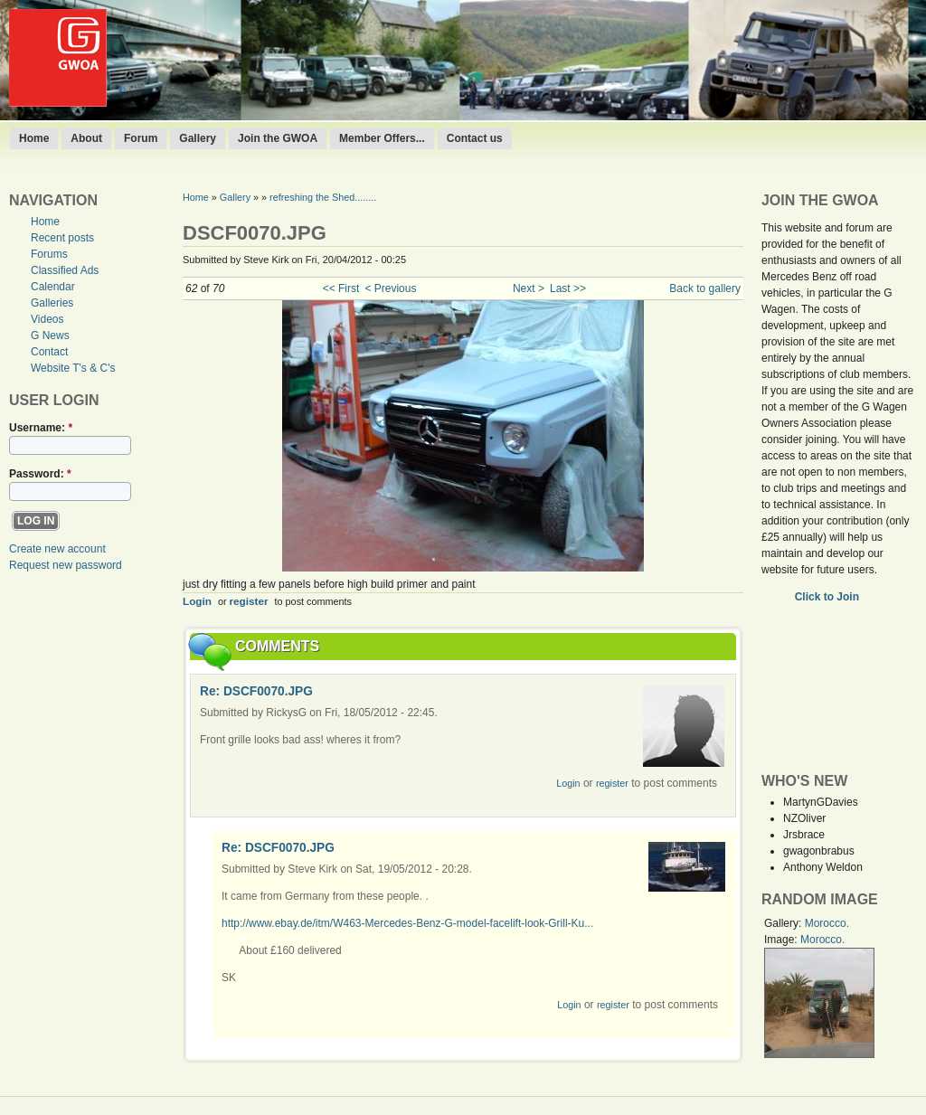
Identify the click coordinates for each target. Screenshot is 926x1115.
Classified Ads (65, 270)
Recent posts (62, 238)
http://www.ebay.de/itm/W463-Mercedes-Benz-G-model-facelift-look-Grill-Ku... (407, 923)
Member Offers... (382, 138)
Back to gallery (705, 288)
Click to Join (829, 597)
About (86, 138)
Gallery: (784, 923)
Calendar (53, 286)
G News (50, 335)
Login (197, 601)
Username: (40, 427)
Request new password (65, 565)
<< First (341, 288)
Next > (528, 288)
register (249, 601)
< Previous (390, 288)
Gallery (197, 138)
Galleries (52, 303)
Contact (49, 351)
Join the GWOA (277, 138)
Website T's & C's (73, 368)
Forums (49, 254)
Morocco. (827, 923)
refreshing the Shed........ (322, 197)
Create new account (57, 549)
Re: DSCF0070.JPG (256, 691)
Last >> (568, 288)
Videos (47, 319)
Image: (782, 939)
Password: (40, 474)
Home (34, 138)
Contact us (475, 138)
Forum (140, 138)
